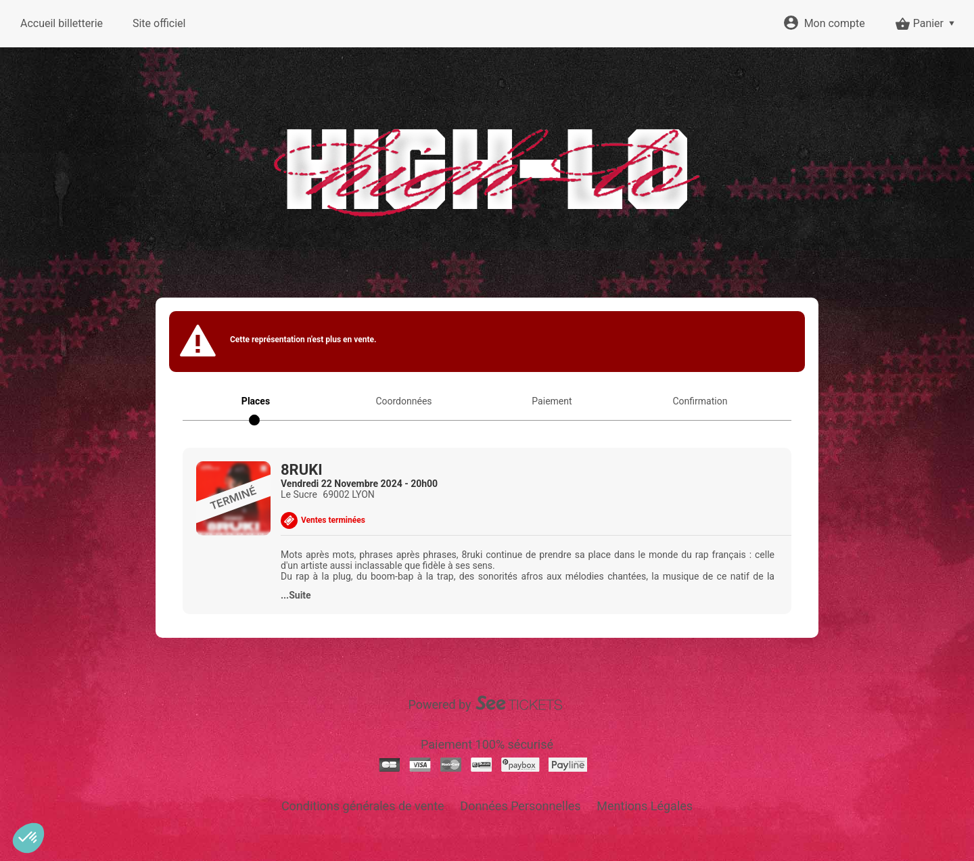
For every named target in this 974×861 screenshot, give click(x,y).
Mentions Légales (645, 806)
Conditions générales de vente (362, 806)
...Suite (296, 595)
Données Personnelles (520, 806)
